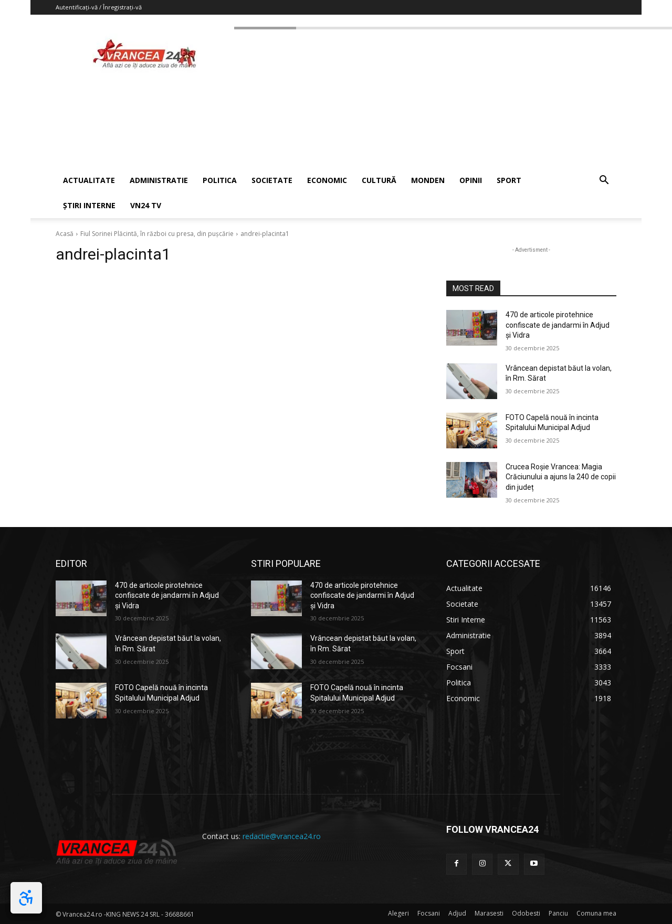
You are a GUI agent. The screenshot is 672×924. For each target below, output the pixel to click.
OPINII (470, 180)
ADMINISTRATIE (159, 180)
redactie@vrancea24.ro (282, 836)
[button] (603, 181)
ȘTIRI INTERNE (89, 205)
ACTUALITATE (89, 180)
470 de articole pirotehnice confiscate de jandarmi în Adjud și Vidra (558, 324)
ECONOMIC (327, 180)
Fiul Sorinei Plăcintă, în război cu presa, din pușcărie (157, 233)
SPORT (509, 180)
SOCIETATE (271, 180)
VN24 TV (145, 205)
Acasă (65, 233)
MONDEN (428, 180)
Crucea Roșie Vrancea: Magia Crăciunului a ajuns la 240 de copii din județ (561, 477)
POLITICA (220, 180)
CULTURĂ (379, 180)
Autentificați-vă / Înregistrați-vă (99, 7)
